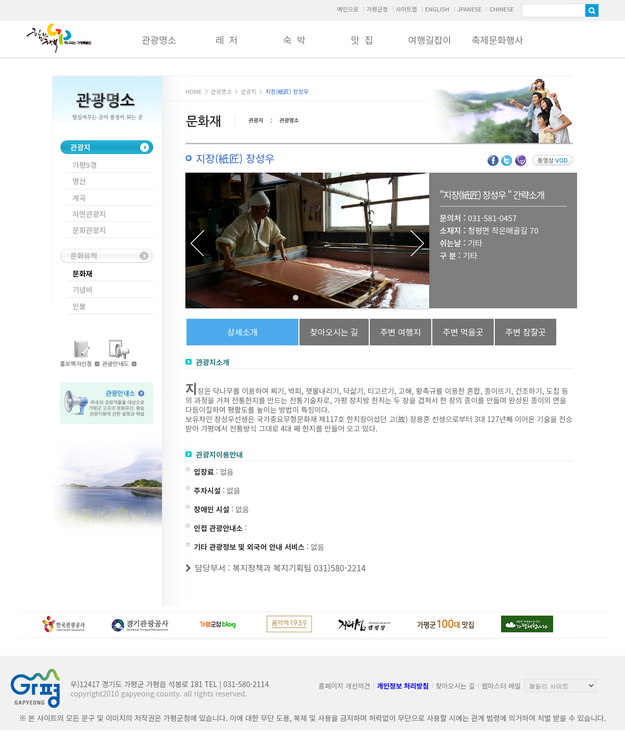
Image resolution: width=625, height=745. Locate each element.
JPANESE (469, 9)
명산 (79, 181)
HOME (193, 91)
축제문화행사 (497, 39)
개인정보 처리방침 (403, 686)
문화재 (82, 273)
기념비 (82, 289)
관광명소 (159, 39)
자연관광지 (89, 214)
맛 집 (362, 39)
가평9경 (84, 165)
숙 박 (294, 39)
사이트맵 (406, 9)
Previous (197, 243)
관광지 (80, 147)
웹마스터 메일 (501, 686)
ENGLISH (437, 9)
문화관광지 (89, 230)
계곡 (79, 197)
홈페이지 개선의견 (344, 686)
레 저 (226, 39)
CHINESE (502, 9)
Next (417, 243)
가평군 (59, 38)
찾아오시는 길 (454, 686)
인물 (79, 306)
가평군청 (377, 9)
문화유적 (83, 255)
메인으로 (347, 9)
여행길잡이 (430, 39)
